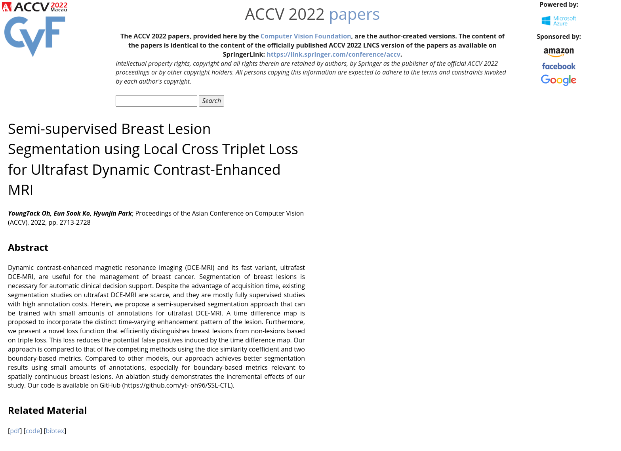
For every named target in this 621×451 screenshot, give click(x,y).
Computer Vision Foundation (306, 36)
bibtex (55, 430)
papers (354, 14)
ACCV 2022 (285, 14)
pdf (15, 430)
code (33, 430)
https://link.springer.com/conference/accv (333, 54)
